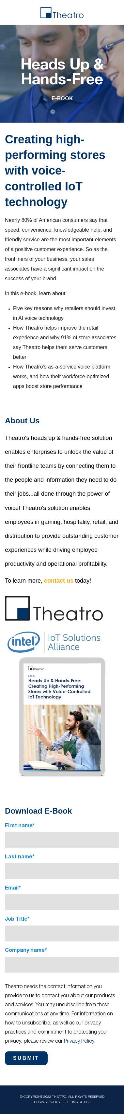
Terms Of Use (78, 1102)
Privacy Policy (79, 1041)
